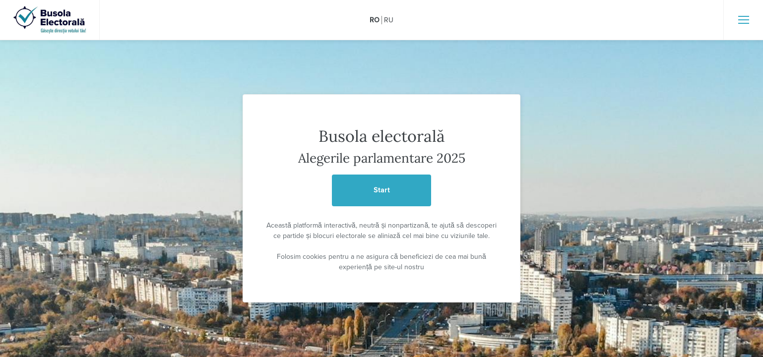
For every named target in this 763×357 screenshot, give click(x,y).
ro (375, 20)
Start (382, 190)
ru (388, 20)
